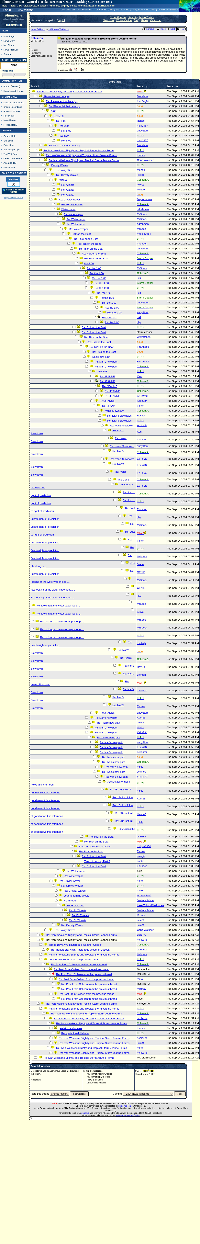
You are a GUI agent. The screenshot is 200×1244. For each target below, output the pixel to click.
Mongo (141, 169)
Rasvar (141, 415)
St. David (142, 395)
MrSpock (142, 214)
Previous (149, 29)
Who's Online (124, 20)
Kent (139, 376)
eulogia (141, 722)
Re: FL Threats (75, 905)
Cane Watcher (145, 160)
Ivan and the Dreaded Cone (95, 846)
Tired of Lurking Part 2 (97, 861)
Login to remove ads (13, 197)
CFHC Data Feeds (13, 158)
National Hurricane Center (128, 1115)
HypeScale (7, 71)
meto (140, 880)
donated (85, 1113)
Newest (15, 86)
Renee (141, 120)
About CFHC (10, 163)
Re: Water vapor (73, 214)
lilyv (139, 322)
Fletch (140, 405)
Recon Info (9, 115)
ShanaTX (142, 776)
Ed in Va (142, 458)
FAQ (136, 20)
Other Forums (118, 17)
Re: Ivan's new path (105, 361)
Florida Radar (10, 124)
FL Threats (70, 900)
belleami (142, 752)
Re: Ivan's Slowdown (119, 415)
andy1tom (143, 130)
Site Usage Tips (12, 149)
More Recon (10, 120)
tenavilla (142, 690)
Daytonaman (144, 199)
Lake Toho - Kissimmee (150, 905)
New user (108, 20)
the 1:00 (89, 263)
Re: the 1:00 (94, 268)
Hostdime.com (124, 1106)
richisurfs (37, 38)
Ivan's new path (101, 356)
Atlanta (63, 179)
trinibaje (141, 643)
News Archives (11, 49)
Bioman (141, 674)
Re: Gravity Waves (64, 170)
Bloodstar (142, 96)
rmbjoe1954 (144, 233)
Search (7, 54)
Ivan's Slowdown (114, 410)
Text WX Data (10, 154)
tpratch (141, 155)
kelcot (140, 174)
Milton (111, 9)
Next (171, 29)
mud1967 (142, 125)
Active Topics (146, 17)
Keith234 (142, 400)
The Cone (123, 479)
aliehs (140, 727)
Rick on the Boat (81, 233)
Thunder (142, 243)
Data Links (9, 145)
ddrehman (143, 209)
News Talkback (38, 29)
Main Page (9, 36)
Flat (181, 29)
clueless (141, 836)
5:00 (53, 111)
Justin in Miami (145, 900)
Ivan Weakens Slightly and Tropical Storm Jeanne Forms (69, 91)
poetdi (140, 861)
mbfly (140, 766)
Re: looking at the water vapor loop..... (53, 589)
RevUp (141, 666)
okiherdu (142, 949)
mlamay (141, 988)
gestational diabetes (70, 1028)
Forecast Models (12, 111)
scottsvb (142, 425)
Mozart (141, 189)
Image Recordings (13, 107)
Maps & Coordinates (14, 102)
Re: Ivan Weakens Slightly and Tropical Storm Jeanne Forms (78, 150)
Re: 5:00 (58, 116)
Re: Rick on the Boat (86, 238)
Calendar (155, 20)
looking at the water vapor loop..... (50, 581)
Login (7, 10)
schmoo (141, 771)
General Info (10, 136)
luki (139, 278)
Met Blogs (9, 45)
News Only (9, 41)
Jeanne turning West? (76, 895)
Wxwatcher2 (144, 336)
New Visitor (26, 10)
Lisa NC (141, 814)
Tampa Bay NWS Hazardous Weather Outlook (75, 944)
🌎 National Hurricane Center (14, 191)
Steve (140, 564)
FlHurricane (13, 15)
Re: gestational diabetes (75, 1033)
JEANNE (102, 371)
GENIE (141, 572)
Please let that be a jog (56, 96)
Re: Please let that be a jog (61, 101)
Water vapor (68, 209)
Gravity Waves (59, 165)
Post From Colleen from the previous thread (74, 959)
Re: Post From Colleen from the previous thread (79, 964)
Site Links (8, 140)
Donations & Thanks (14, 91)
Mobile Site (9, 167)
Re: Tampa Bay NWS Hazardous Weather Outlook (80, 949)
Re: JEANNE (107, 376)
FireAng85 (143, 101)
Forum (7, 86)
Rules (144, 20)
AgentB (141, 717)
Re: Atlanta (67, 184)
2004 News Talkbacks (58, 29)
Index (161, 29)
